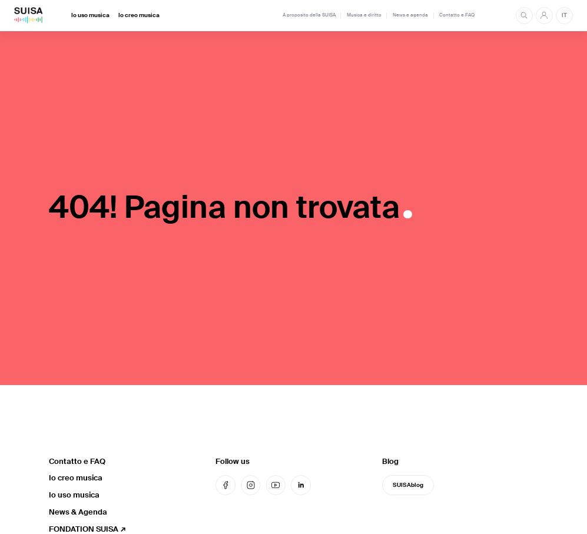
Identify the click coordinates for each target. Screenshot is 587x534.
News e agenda (410, 15)
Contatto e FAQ (457, 15)
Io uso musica (90, 15)
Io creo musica (139, 15)
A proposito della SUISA (309, 15)
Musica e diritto (364, 15)
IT (564, 15)
